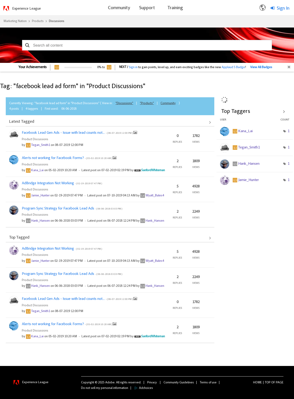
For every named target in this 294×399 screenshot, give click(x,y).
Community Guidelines (179, 382)
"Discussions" (124, 103)
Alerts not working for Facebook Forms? (67, 158)
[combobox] (147, 45)
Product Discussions (35, 139)
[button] (27, 45)
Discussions (56, 21)
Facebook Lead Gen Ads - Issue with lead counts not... (77, 133)
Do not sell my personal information (104, 388)
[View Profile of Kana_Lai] (37, 170)
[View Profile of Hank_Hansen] (40, 221)
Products (38, 21)
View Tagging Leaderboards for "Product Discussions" (254, 111)
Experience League (26, 9)
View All (110, 122)
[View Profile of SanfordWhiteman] (153, 170)
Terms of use (208, 382)
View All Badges (261, 67)
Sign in (133, 67)
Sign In (283, 8)
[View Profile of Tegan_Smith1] (40, 145)
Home (257, 382)
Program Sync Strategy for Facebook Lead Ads (72, 208)
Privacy (152, 382)
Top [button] (268, 382)
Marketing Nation (15, 21)
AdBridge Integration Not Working (62, 183)
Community (168, 103)
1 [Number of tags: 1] (288, 131)
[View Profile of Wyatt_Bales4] (155, 195)
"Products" (147, 103)
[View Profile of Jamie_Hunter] (40, 195)
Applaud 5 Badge (233, 67)
